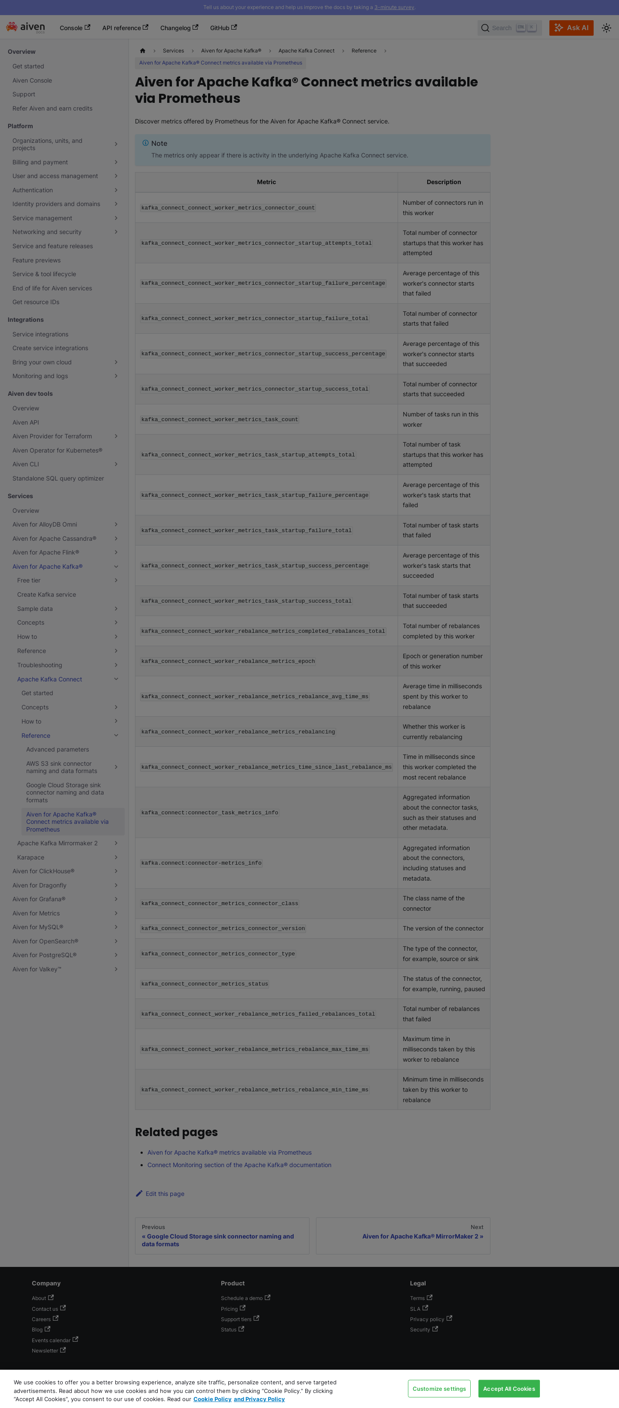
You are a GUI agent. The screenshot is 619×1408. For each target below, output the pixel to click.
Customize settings (439, 1388)
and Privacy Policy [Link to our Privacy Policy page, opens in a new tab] (259, 1399)
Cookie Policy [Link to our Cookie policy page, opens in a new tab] (212, 1399)
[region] (309, 1389)
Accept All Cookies (509, 1388)
